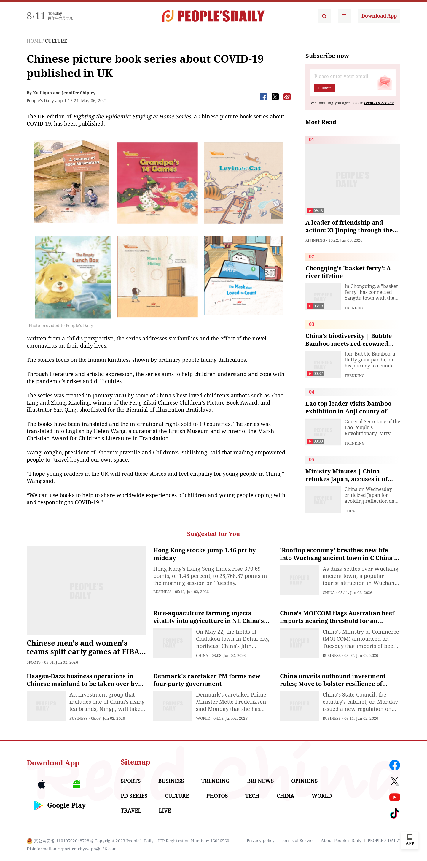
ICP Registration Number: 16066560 (193, 840)
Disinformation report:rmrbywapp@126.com (72, 848)
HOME (34, 41)
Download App (379, 16)
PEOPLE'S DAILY (384, 840)
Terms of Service (298, 840)
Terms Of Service (379, 103)
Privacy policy (261, 840)
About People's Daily (341, 840)
